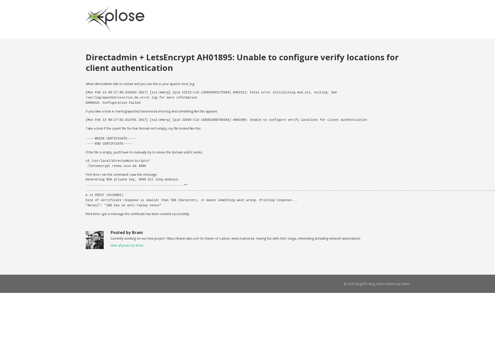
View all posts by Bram (126, 245)
